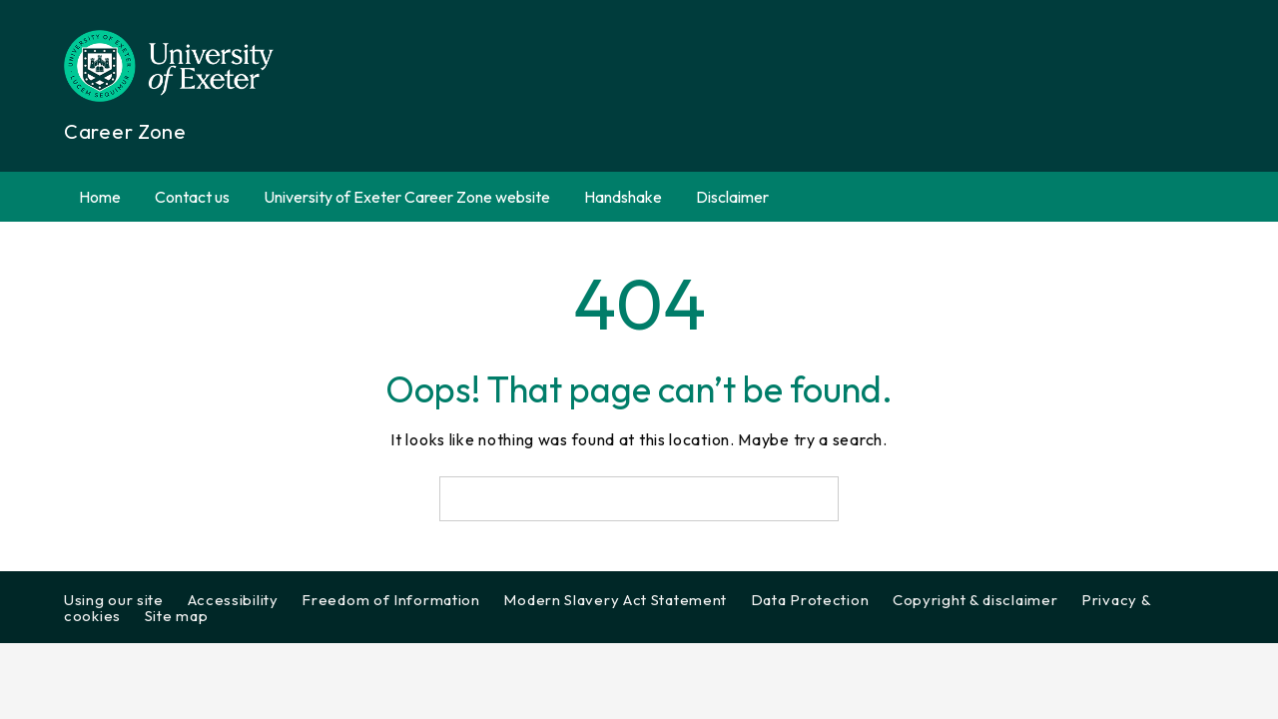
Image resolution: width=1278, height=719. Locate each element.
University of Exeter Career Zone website (407, 197)
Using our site (114, 599)
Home (100, 197)
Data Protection (810, 599)
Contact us (192, 197)
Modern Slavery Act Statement (615, 599)
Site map (177, 615)
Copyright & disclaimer (975, 599)
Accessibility (233, 599)
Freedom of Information (390, 599)
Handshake (623, 197)
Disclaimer (732, 197)
